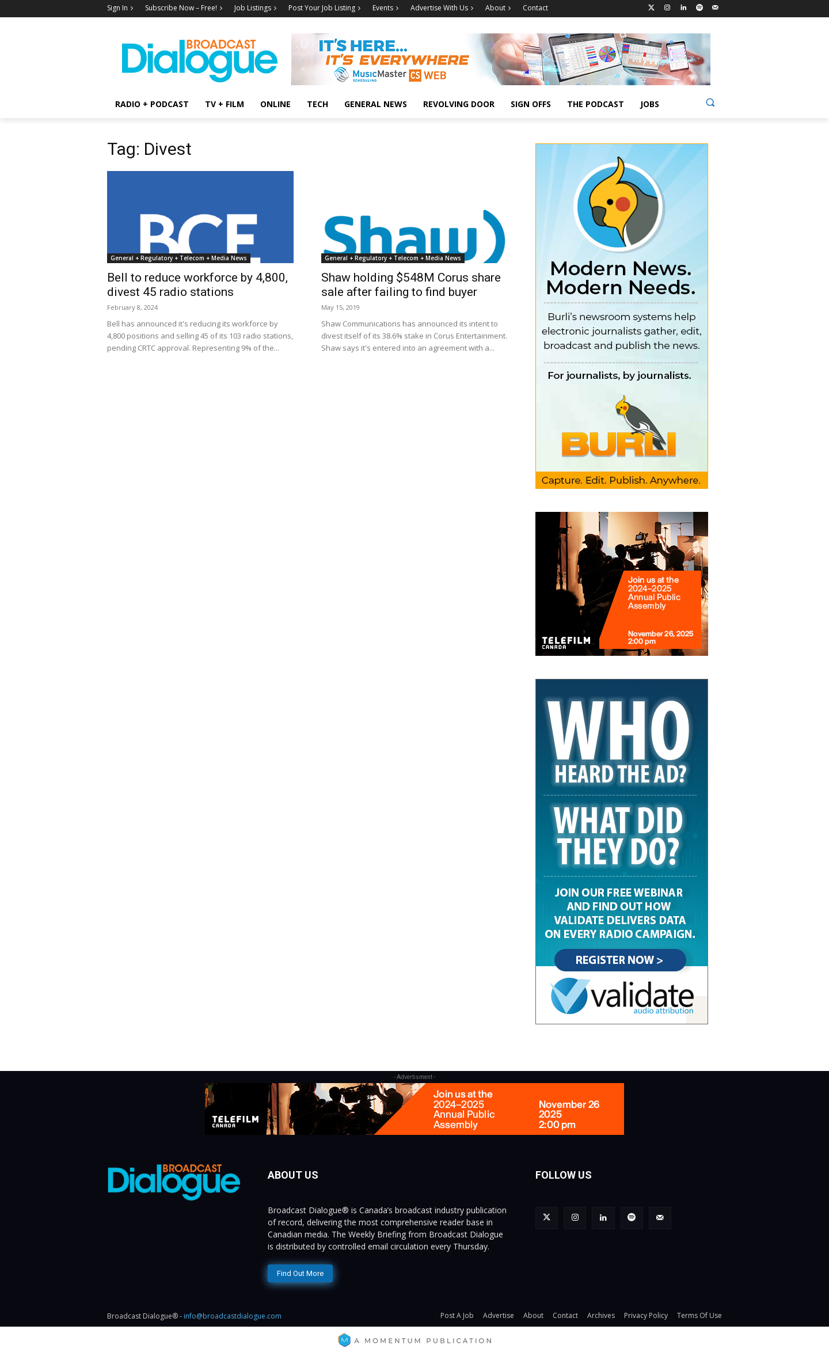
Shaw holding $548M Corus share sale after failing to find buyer (411, 285)
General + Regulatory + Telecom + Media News (179, 258)
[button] (710, 102)
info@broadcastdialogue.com (233, 1316)
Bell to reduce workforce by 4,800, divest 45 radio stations (197, 285)
